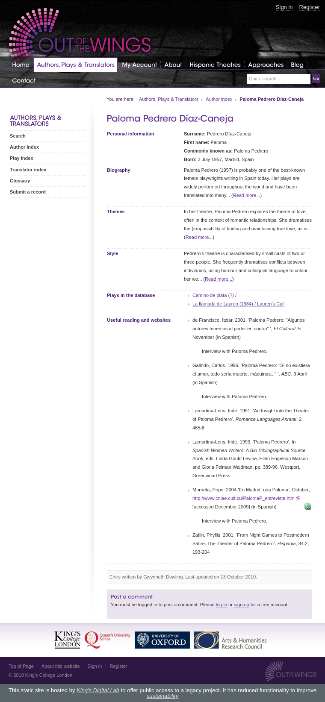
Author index (219, 99)
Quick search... (265, 78)
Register (309, 7)
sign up (241, 604)
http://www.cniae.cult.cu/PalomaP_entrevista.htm (243, 498)
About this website (60, 666)
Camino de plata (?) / (214, 295)
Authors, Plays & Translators (168, 99)
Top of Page (21, 666)
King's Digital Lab (98, 690)
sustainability (162, 696)
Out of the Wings (80, 36)
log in (221, 604)
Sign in (284, 7)
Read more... (246, 195)
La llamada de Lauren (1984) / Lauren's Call (238, 303)
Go (316, 78)
